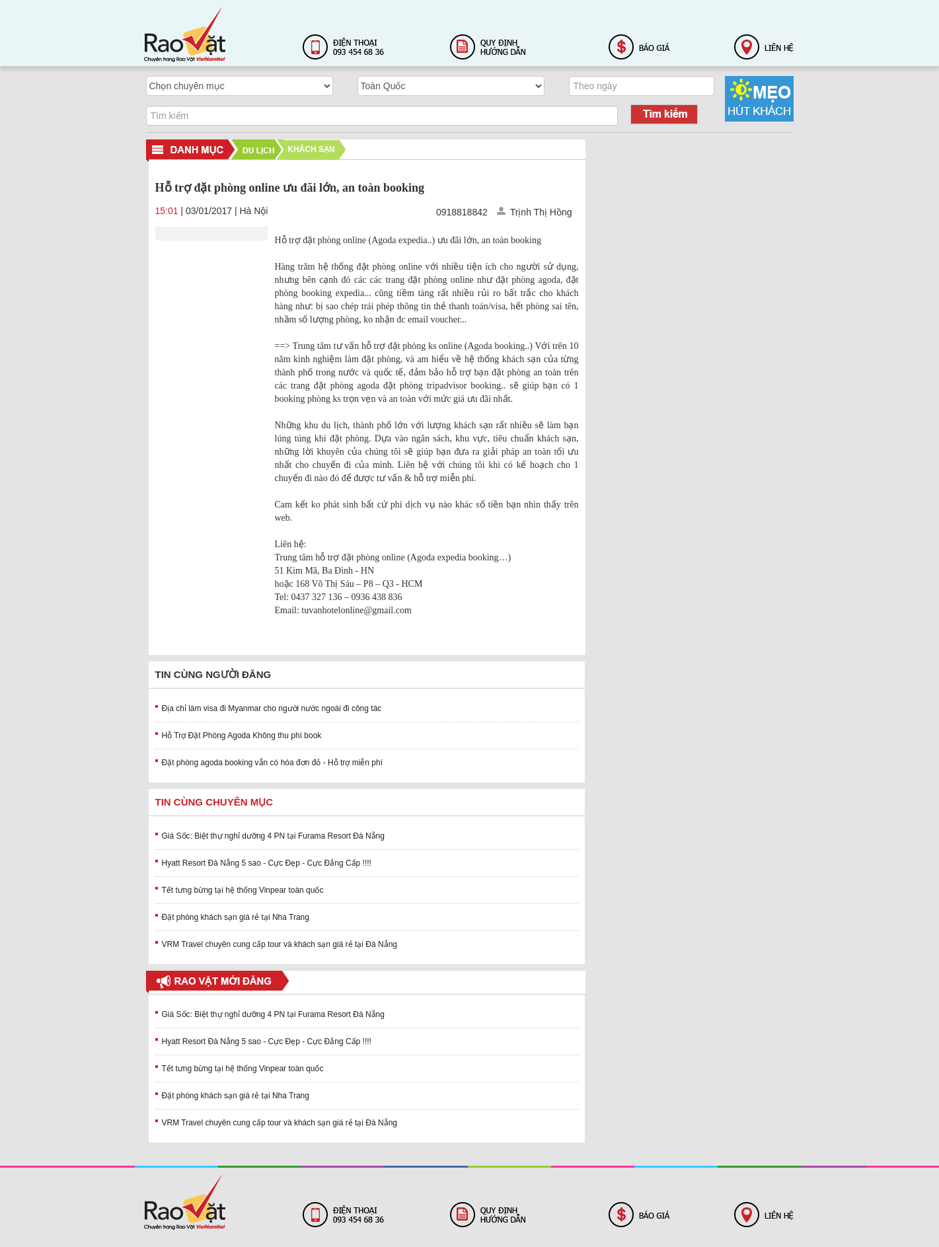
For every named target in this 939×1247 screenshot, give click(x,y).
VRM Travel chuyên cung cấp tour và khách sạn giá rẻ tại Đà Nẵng (280, 944)
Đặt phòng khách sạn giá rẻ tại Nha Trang (235, 917)
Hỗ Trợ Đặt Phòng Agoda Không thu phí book (242, 735)
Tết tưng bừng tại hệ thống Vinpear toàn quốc (243, 890)
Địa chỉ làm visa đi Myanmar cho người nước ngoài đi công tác (272, 708)
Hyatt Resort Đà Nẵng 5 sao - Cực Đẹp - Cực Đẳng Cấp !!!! (266, 863)
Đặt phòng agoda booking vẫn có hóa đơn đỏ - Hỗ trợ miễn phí (272, 762)
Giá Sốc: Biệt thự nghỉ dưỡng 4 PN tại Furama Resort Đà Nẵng (273, 836)
